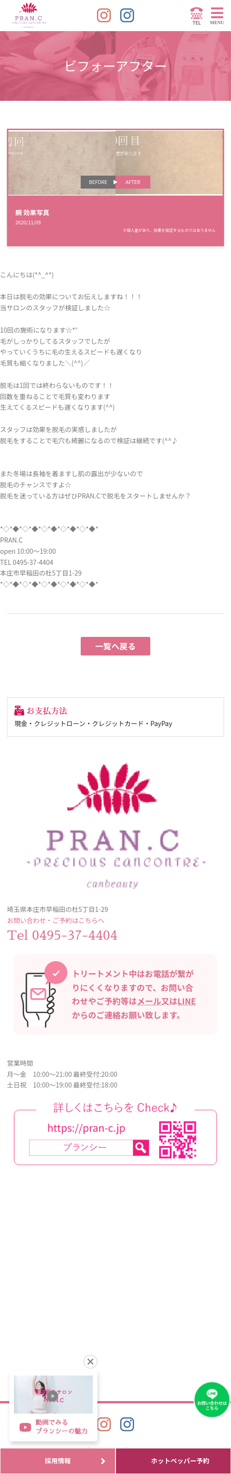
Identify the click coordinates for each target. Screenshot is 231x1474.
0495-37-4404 (74, 935)
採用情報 (75, 1461)
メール (149, 1001)
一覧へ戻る (115, 646)
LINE (187, 1001)
